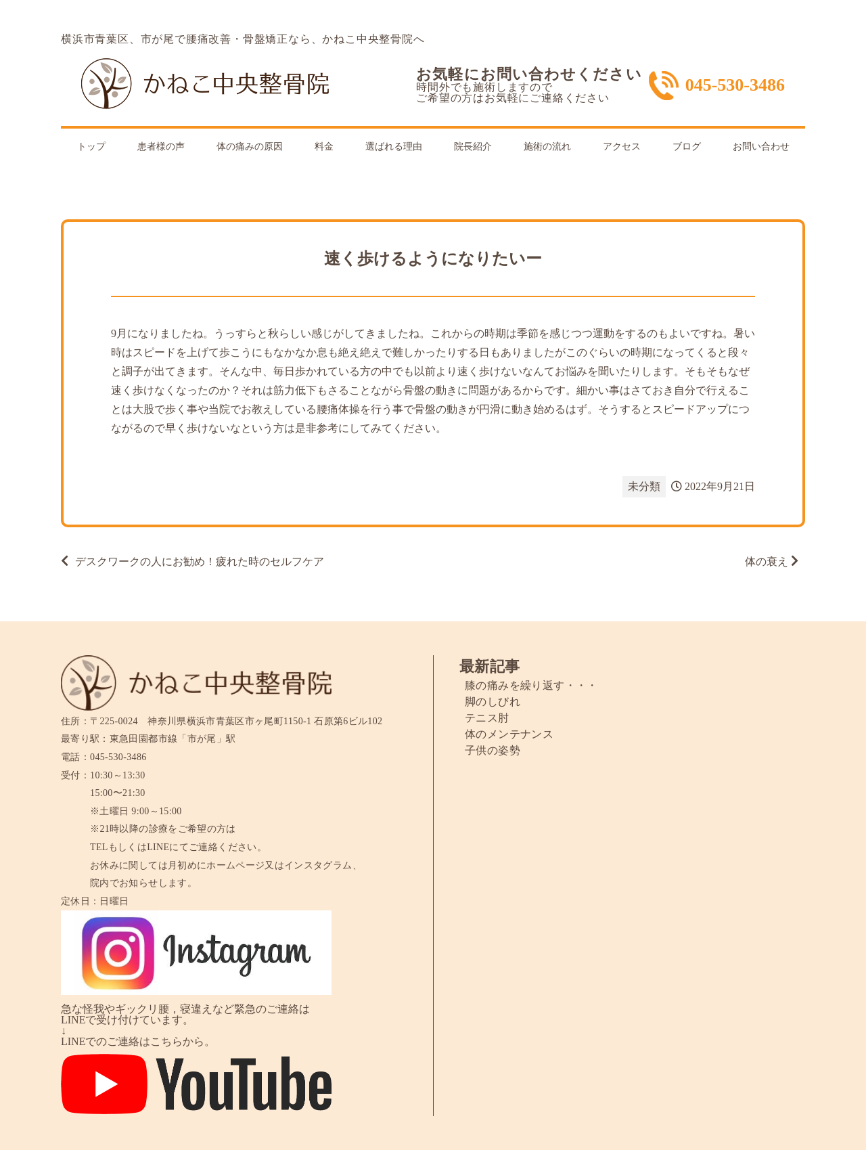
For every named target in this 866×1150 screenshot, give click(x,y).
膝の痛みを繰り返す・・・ (531, 685)
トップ (91, 146)
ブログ (687, 146)
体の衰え (766, 561)
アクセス (622, 146)
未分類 (644, 486)
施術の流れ (547, 146)
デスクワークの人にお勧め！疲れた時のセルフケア (199, 561)
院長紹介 (473, 146)
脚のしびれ (492, 701)
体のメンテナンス (509, 734)
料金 (324, 146)
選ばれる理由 (393, 146)
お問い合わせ (761, 146)
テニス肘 (487, 718)
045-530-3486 (735, 85)
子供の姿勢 (492, 750)
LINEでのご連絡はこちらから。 (138, 1041)
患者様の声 (161, 146)
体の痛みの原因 (249, 146)
